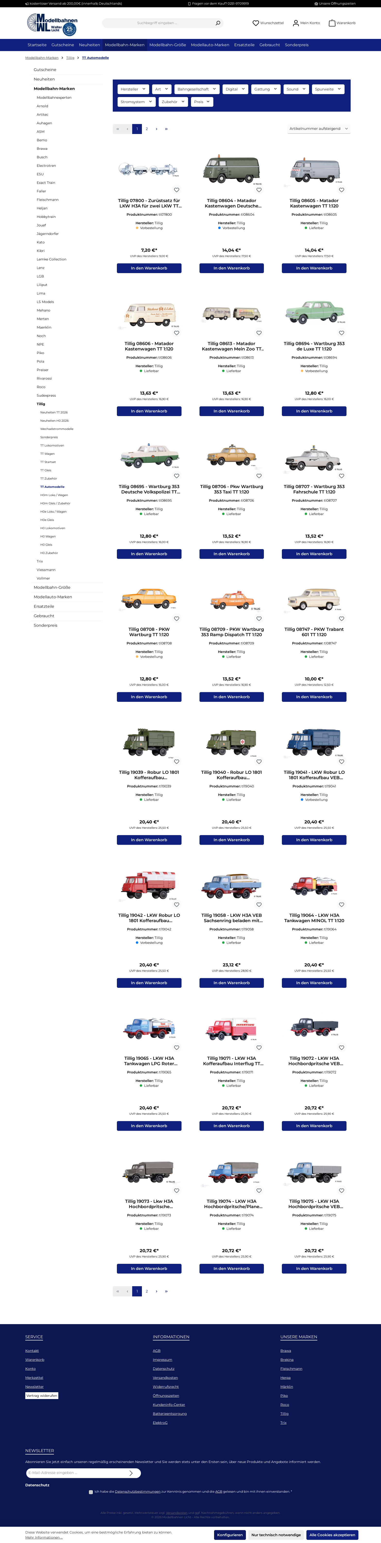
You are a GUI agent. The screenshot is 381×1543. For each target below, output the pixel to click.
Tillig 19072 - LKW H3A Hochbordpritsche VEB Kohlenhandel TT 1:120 (314, 1068)
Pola (40, 361)
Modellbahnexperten (54, 97)
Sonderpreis (49, 437)
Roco (41, 387)
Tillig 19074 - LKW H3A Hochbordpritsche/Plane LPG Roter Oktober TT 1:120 (231, 1212)
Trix (40, 561)
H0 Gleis (46, 544)
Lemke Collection (51, 259)
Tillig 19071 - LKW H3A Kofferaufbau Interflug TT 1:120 (231, 1068)
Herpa (285, 1377)
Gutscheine (45, 69)
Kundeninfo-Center (169, 1404)
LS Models (45, 302)
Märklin (286, 1386)
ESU (40, 174)
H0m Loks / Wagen (54, 495)
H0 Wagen (48, 536)
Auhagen (44, 123)
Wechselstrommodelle (56, 429)
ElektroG (160, 1422)
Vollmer (43, 578)
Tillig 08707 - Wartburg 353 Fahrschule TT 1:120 (314, 491)
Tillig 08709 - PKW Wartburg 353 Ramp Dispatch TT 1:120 (231, 636)
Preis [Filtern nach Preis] (202, 101)
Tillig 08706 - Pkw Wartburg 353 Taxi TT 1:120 (231, 491)
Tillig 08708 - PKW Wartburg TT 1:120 (149, 636)
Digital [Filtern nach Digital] (235, 88)
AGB (157, 1350)
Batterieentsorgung (170, 1413)
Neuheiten (44, 79)
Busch (42, 157)
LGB (40, 276)
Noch (41, 336)
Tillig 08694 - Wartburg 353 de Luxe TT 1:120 (314, 347)
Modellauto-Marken (53, 597)
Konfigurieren (230, 1535)
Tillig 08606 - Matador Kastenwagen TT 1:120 (149, 347)
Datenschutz (163, 1368)
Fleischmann (48, 199)
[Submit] (131, 1473)
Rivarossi (44, 378)
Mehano (43, 310)
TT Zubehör (48, 478)
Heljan (42, 208)
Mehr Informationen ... (44, 1537)
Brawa (42, 148)
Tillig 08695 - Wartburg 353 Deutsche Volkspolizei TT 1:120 (149, 491)
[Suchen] (218, 23)
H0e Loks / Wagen (53, 511)
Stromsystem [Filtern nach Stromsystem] (137, 101)
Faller (41, 191)
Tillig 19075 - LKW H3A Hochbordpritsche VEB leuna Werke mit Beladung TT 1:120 (314, 1212)
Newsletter (34, 1386)
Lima (41, 293)
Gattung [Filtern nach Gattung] (265, 88)
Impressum (162, 1359)
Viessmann (46, 570)
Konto (30, 1368)
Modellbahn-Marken (54, 88)
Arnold (42, 106)
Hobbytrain (46, 216)
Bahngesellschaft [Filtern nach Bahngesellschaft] (197, 88)
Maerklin (44, 327)
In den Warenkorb (149, 269)
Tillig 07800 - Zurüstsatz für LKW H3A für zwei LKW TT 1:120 (149, 203)
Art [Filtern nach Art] (162, 88)
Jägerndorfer (48, 234)
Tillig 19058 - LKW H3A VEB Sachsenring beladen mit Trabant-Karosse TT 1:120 (231, 924)
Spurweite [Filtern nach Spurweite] (328, 88)
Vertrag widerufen (41, 1395)
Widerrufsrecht (166, 1386)
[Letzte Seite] (166, 129)
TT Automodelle (52, 487)
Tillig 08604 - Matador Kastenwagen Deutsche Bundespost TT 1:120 (231, 203)
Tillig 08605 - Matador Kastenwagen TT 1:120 (314, 203)
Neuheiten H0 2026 (54, 420)
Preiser (43, 370)
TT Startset (48, 462)
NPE (40, 344)
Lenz (40, 268)
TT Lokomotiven (52, 445)
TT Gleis (45, 470)
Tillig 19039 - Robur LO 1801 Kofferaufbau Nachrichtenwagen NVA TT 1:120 (149, 780)
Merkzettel (34, 1377)
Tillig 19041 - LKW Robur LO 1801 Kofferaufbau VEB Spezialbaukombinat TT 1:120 (314, 780)
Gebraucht (44, 616)
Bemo (42, 140)
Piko (40, 353)
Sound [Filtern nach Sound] (296, 88)
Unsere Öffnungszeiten (337, 3)
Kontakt (32, 1350)
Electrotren (46, 165)
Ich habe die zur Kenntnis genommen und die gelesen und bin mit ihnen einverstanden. (193, 1491)
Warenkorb (34, 1359)
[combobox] (157, 23)
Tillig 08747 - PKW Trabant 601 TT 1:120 (314, 636)
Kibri (41, 251)
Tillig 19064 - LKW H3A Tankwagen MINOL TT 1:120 (314, 924)
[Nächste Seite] (156, 129)
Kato (41, 242)
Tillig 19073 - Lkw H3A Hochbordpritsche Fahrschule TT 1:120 (149, 1212)
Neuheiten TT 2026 (54, 412)
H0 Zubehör (49, 553)
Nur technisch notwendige (276, 1535)
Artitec (42, 114)
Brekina (287, 1359)
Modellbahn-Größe (52, 587)
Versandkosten (165, 1377)
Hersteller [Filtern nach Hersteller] (133, 88)
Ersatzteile (44, 606)
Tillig (41, 404)
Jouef (41, 225)
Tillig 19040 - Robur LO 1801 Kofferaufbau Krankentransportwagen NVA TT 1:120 (231, 780)
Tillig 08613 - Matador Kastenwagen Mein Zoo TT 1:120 (231, 347)
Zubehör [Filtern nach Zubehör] (173, 101)
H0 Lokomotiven (52, 528)
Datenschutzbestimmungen (138, 1491)
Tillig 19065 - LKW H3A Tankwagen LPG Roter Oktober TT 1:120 (149, 1068)
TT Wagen (47, 453)
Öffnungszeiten (166, 1395)
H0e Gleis (47, 520)
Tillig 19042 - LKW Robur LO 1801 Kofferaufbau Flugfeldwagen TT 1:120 (149, 924)
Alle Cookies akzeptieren (332, 1535)
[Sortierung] (319, 129)
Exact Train (46, 182)
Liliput (42, 285)
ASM (40, 131)
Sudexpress (46, 395)
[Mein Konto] (306, 23)
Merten (43, 319)
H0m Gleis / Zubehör (55, 503)
